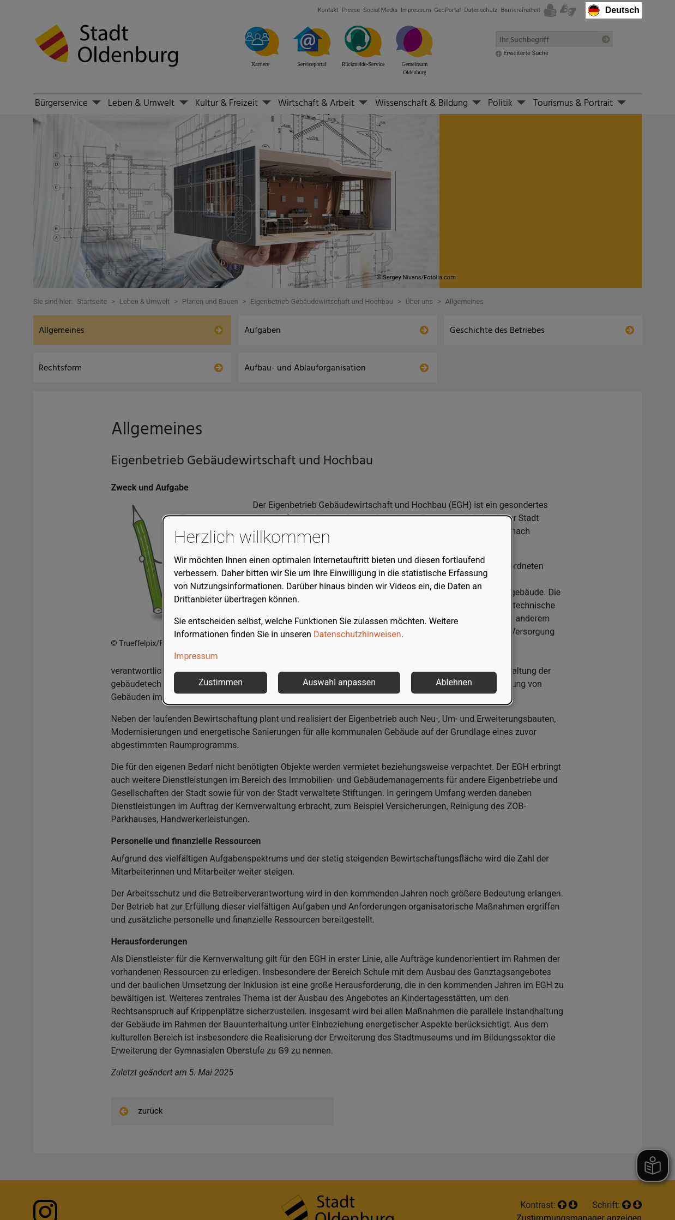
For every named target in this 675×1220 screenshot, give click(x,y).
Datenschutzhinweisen (357, 634)
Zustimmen (220, 682)
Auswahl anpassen (339, 682)
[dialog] (337, 610)
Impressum (196, 656)
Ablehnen (454, 682)
